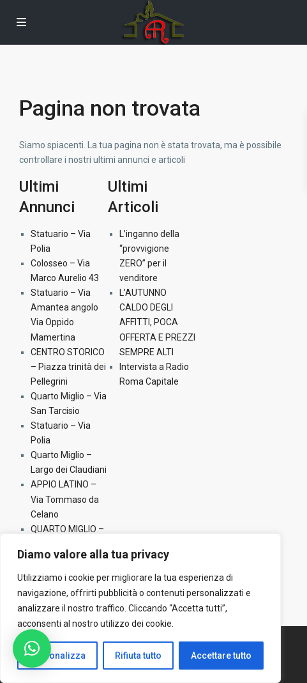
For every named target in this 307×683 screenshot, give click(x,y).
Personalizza (57, 655)
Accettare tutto (221, 655)
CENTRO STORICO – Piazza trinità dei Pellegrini (68, 367)
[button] (32, 648)
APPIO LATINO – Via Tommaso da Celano (65, 499)
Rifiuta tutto (138, 655)
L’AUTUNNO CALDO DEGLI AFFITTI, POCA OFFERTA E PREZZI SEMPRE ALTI (157, 322)
